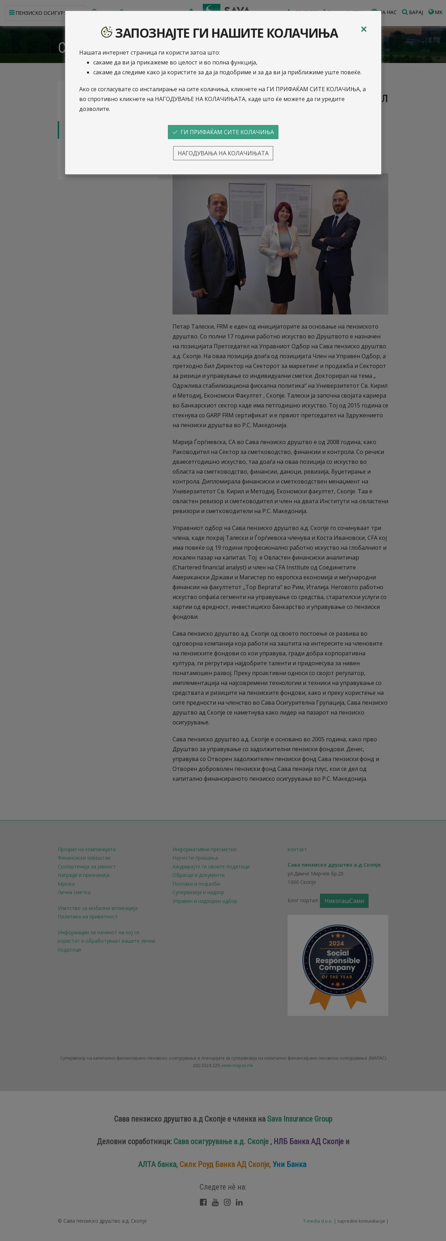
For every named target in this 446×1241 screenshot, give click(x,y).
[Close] (363, 29)
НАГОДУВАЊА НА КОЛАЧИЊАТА (223, 153)
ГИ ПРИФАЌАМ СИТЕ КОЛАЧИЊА (223, 132)
